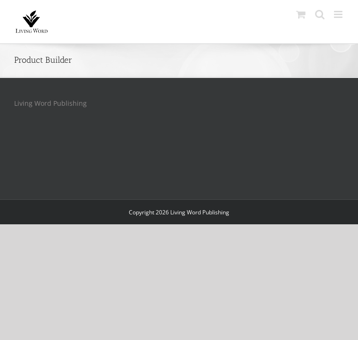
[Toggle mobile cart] (301, 14)
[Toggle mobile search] (320, 14)
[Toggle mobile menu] (339, 14)
